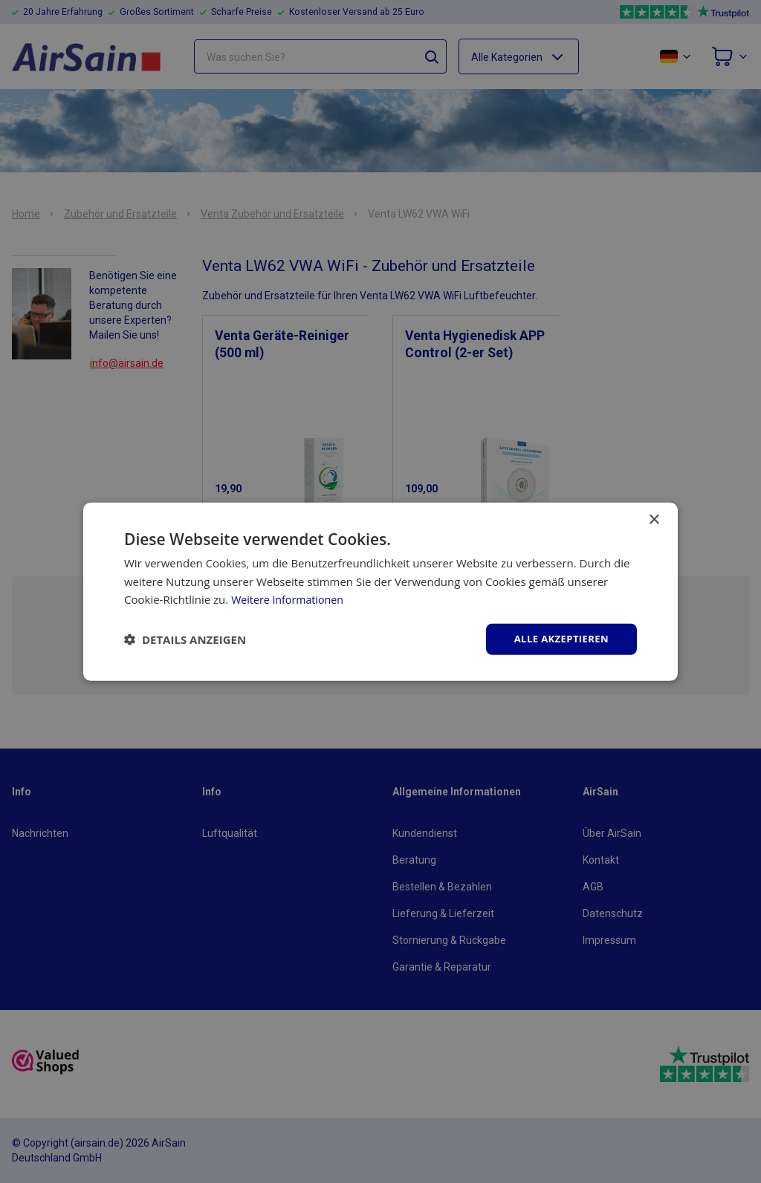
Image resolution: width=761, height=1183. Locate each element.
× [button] (653, 518)
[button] (185, 639)
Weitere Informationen (290, 598)
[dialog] (380, 591)
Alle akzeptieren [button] (558, 638)
